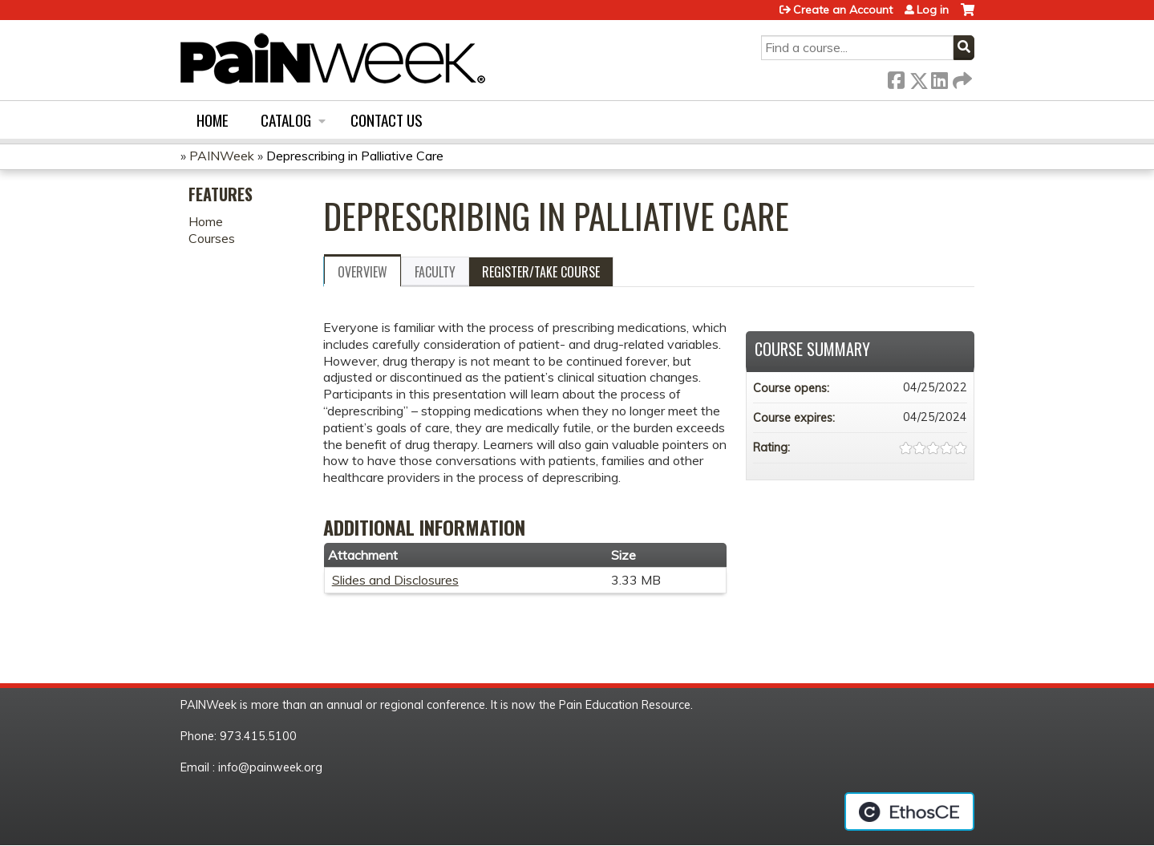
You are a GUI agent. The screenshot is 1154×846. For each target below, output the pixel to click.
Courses (211, 238)
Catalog (286, 120)
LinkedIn (939, 77)
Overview (362, 271)
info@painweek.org (270, 767)
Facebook (896, 77)
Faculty (435, 271)
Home (212, 120)
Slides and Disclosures (395, 580)
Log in (933, 9)
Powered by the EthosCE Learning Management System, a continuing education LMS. (909, 811)
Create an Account (843, 9)
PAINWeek (221, 156)
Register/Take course (541, 271)
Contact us (386, 120)
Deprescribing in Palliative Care (354, 156)
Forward (961, 77)
